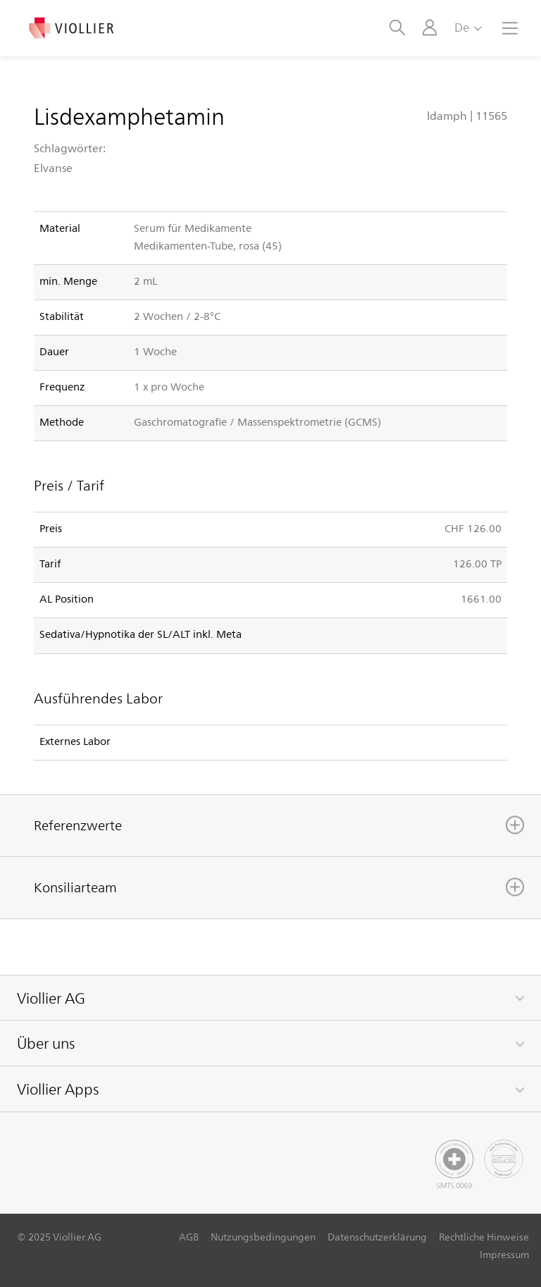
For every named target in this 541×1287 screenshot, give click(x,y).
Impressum (504, 1254)
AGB (189, 1236)
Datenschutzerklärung (377, 1236)
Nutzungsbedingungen (263, 1236)
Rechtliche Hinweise (484, 1236)
